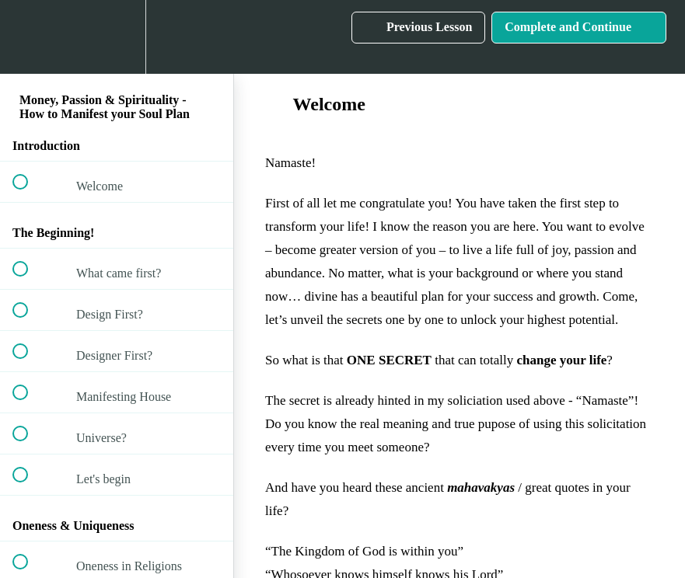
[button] (29, 37)
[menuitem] (116, 37)
